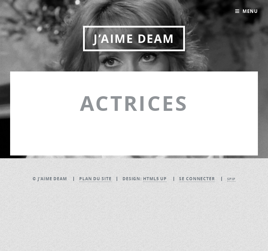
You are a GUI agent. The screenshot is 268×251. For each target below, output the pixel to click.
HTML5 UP (155, 179)
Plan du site (95, 179)
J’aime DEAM (134, 38)
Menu (250, 11)
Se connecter (197, 179)
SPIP (231, 179)
